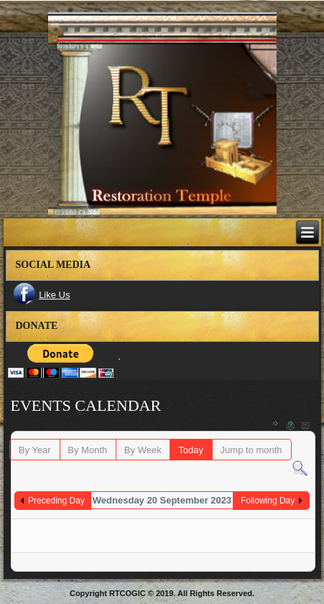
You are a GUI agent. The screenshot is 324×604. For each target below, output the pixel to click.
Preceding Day (56, 501)
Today (190, 450)
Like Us (54, 294)
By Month (87, 450)
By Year (35, 450)
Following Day (268, 501)
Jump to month (251, 450)
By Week (143, 450)
